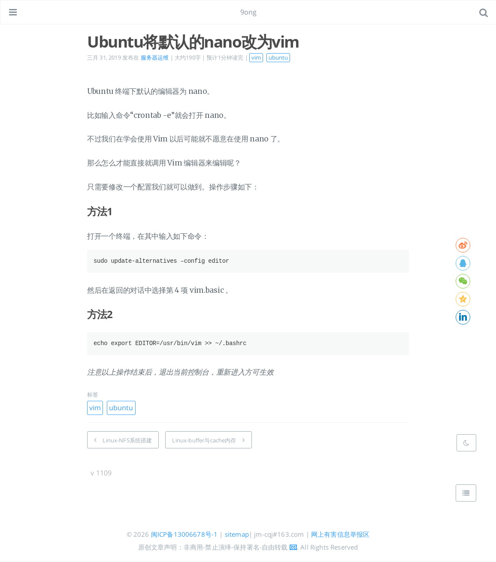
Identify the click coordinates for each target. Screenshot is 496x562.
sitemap (237, 534)
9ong (248, 12)
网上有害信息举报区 (340, 534)
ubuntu (278, 57)
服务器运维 (155, 57)
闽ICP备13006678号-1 (184, 534)
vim (256, 57)
